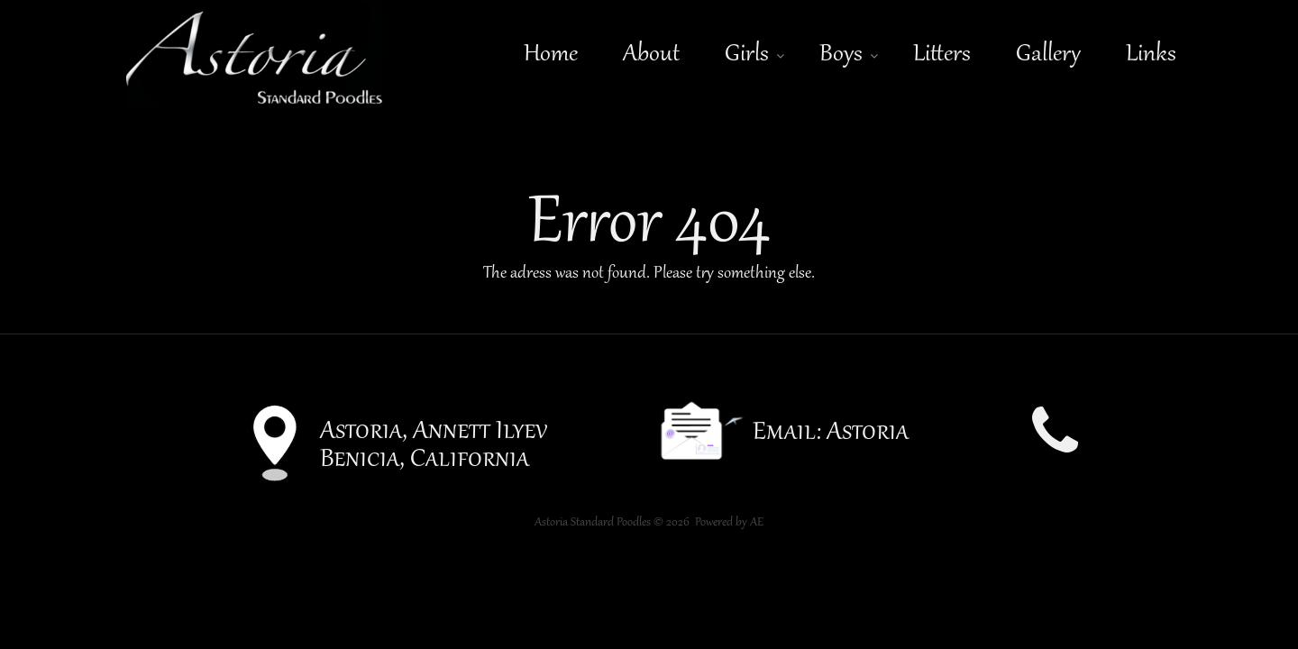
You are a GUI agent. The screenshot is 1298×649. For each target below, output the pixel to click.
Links (1151, 54)
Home (551, 54)
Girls (747, 54)
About (651, 54)
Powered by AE (729, 522)
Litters (942, 54)
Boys (841, 54)
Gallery (1048, 54)
